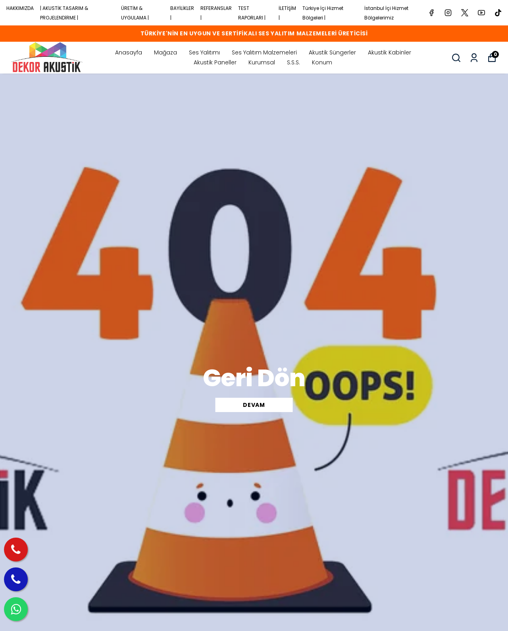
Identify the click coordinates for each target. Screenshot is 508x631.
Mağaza (165, 52)
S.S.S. (293, 62)
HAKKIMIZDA (20, 8)
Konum (322, 62)
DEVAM (254, 405)
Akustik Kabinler (389, 52)
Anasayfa (128, 52)
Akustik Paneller (215, 62)
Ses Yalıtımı (204, 52)
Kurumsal (261, 62)
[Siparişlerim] (474, 58)
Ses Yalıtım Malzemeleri (264, 52)
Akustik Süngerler (332, 52)
